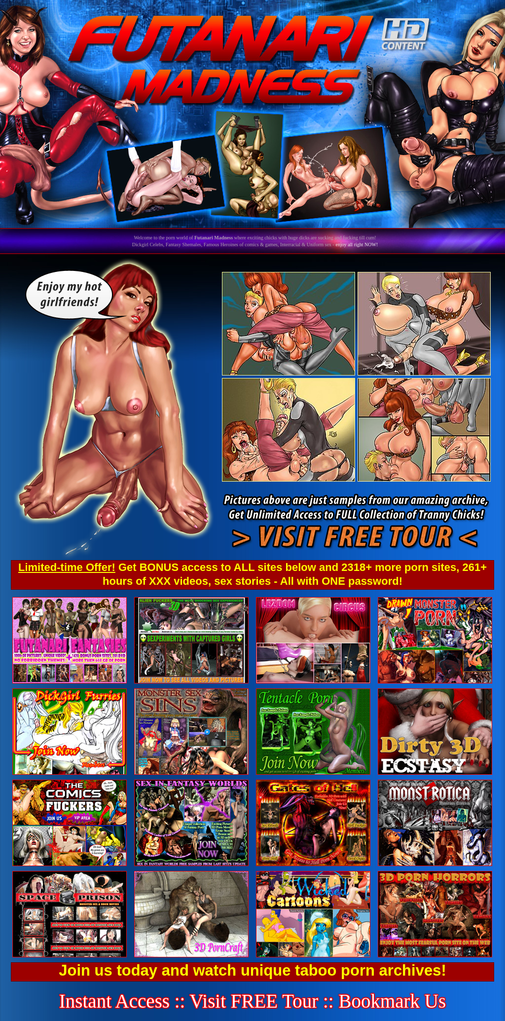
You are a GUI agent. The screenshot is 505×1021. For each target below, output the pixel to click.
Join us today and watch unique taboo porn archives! (252, 970)
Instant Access (114, 1001)
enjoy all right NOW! (356, 244)
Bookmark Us (392, 1001)
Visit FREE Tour (254, 1001)
